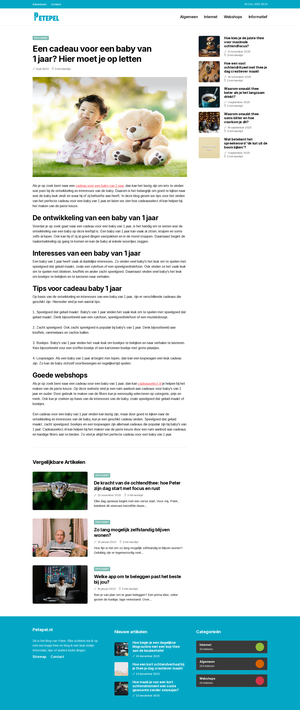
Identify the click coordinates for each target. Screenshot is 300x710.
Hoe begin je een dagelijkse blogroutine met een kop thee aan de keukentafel (156, 647)
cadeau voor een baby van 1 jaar (100, 186)
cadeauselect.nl (149, 383)
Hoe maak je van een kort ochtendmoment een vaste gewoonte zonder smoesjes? (155, 686)
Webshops (233, 17)
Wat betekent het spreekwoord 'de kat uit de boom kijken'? (245, 143)
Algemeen (189, 17)
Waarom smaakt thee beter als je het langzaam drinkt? (244, 92)
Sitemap (39, 657)
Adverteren (40, 4)
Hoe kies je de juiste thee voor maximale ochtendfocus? (244, 42)
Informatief (258, 17)
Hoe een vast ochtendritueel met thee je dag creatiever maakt (245, 67)
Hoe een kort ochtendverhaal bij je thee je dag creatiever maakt (158, 666)
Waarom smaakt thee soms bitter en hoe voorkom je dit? (241, 118)
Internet (210, 17)
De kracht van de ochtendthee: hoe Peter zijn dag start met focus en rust (137, 485)
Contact (56, 4)
